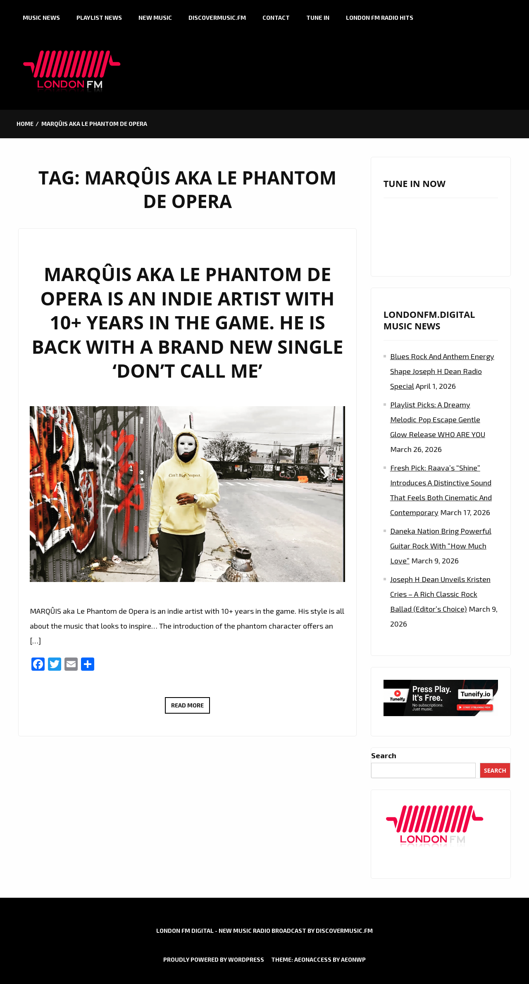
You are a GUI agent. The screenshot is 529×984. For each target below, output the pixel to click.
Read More (190, 706)
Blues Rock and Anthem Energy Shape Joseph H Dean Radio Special (442, 371)
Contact (276, 17)
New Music (155, 17)
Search (383, 755)
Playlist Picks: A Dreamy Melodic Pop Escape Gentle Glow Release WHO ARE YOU (437, 419)
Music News (41, 17)
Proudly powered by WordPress (213, 959)
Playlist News (99, 17)
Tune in (317, 17)
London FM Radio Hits (379, 17)
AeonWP (353, 959)
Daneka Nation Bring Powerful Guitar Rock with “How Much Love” (440, 545)
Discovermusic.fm (217, 17)
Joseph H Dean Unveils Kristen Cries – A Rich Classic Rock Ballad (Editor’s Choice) (440, 594)
